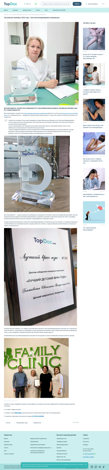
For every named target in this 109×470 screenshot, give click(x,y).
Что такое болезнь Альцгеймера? (89, 229)
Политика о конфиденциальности (40, 447)
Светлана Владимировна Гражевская (35, 113)
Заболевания (34, 441)
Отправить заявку (88, 457)
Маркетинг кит (61, 457)
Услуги (38, 10)
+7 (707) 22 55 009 (88, 454)
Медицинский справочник (38, 438)
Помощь (85, 444)
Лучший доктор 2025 (59, 10)
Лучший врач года (21, 423)
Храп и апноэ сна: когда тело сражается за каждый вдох (93, 126)
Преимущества (61, 438)
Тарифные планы (62, 441)
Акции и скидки (9, 454)
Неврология (37, 423)
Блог (46, 10)
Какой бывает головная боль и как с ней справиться (93, 195)
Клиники (15, 10)
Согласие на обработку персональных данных (37, 451)
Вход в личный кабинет (64, 460)
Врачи (6, 10)
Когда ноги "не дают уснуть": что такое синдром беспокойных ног (93, 56)
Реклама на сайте (62, 454)
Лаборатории (27, 10)
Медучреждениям (62, 444)
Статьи (8, 423)
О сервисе (86, 438)
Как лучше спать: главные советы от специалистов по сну (93, 161)
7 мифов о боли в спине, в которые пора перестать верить (92, 92)
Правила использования (37, 444)
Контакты (86, 441)
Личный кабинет (93, 4)
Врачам (59, 447)
